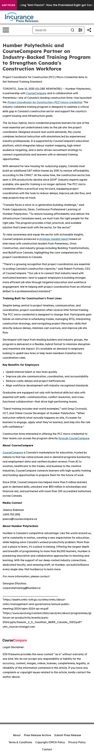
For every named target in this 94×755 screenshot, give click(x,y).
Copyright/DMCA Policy (50, 742)
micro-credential (44, 102)
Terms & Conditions (20, 742)
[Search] (51, 30)
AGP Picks (8, 5)
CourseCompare (36, 93)
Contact (47, 749)
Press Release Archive (37, 735)
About (17, 735)
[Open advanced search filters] (80, 30)
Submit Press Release (67, 735)
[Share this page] (89, 30)
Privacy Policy (77, 742)
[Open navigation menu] (6, 30)
